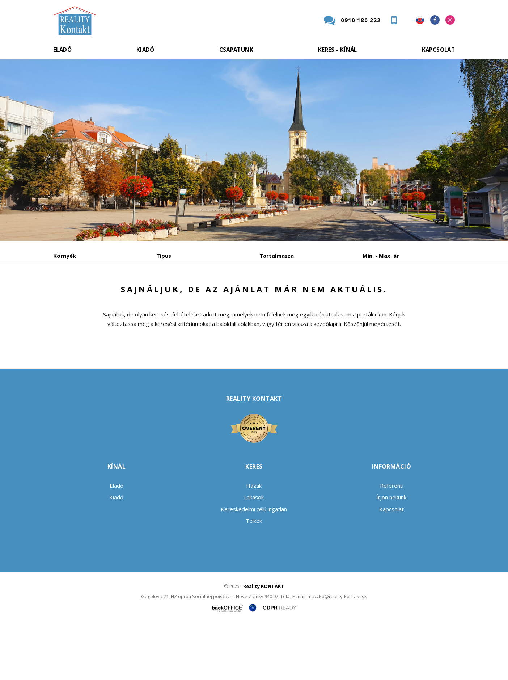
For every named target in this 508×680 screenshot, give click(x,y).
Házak (254, 540)
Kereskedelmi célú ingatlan (254, 564)
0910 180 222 (361, 20)
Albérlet (193, 293)
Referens (391, 540)
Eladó (62, 49)
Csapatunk (236, 49)
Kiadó (145, 49)
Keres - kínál (337, 49)
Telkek (254, 575)
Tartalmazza (276, 255)
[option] (254, 150)
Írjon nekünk (391, 552)
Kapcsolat (438, 49)
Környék (64, 255)
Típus (163, 255)
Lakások (254, 552)
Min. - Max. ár (381, 255)
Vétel (151, 293)
